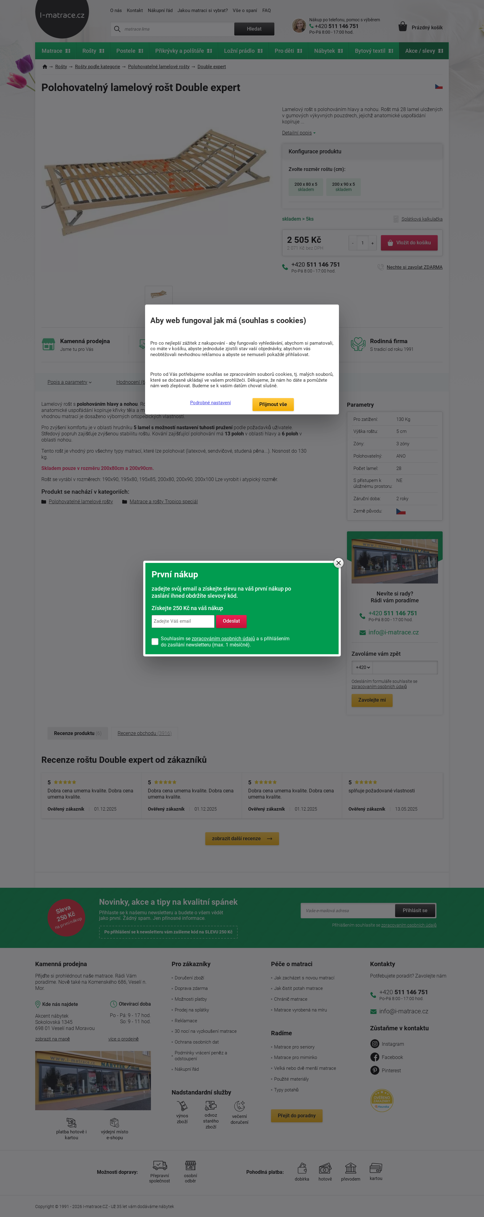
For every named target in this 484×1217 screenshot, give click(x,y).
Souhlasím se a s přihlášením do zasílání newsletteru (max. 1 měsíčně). (225, 642)
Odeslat (231, 621)
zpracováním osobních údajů (223, 639)
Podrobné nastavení (210, 402)
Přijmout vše (273, 404)
